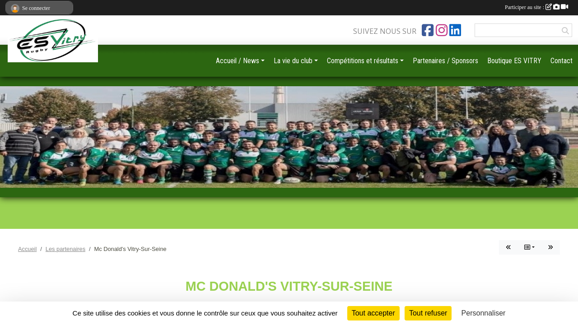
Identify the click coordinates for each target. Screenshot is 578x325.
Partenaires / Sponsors (445, 60)
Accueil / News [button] (237, 60)
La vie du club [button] (293, 60)
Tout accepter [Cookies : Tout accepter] (373, 313)
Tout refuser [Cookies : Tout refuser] (428, 313)
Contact (561, 60)
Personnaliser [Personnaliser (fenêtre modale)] (483, 313)
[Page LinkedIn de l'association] (455, 30)
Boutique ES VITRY (514, 60)
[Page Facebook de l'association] (428, 30)
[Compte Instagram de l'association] (441, 30)
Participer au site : (536, 7)
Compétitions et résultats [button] (362, 60)
